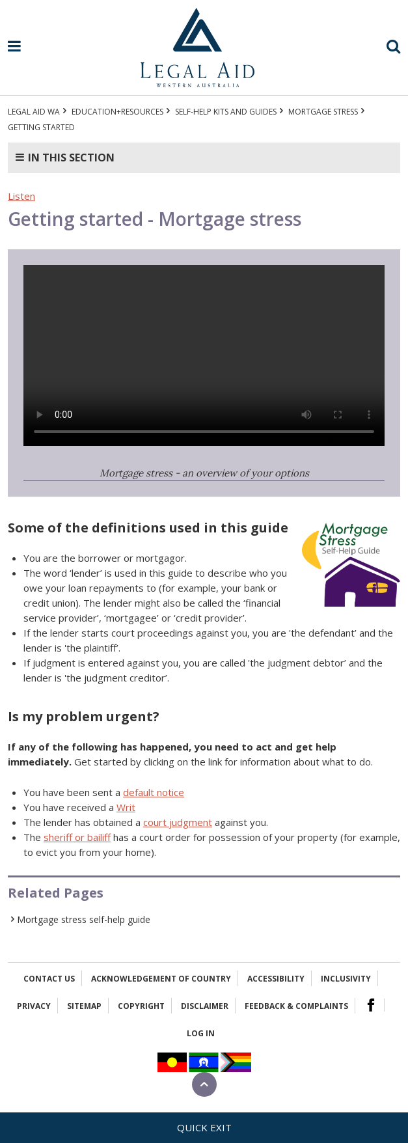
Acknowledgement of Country (161, 978)
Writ (125, 807)
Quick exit (204, 1127)
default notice (153, 792)
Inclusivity (346, 978)
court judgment (177, 822)
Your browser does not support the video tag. (204, 355)
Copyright (141, 1006)
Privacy (34, 1006)
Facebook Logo (370, 1005)
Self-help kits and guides (226, 111)
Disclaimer (204, 1006)
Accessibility (276, 978)
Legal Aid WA (34, 111)
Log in (201, 1033)
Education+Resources (117, 111)
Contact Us (49, 978)
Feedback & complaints (296, 1006)
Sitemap (84, 1006)
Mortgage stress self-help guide (83, 919)
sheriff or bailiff (77, 837)
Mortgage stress (323, 111)
